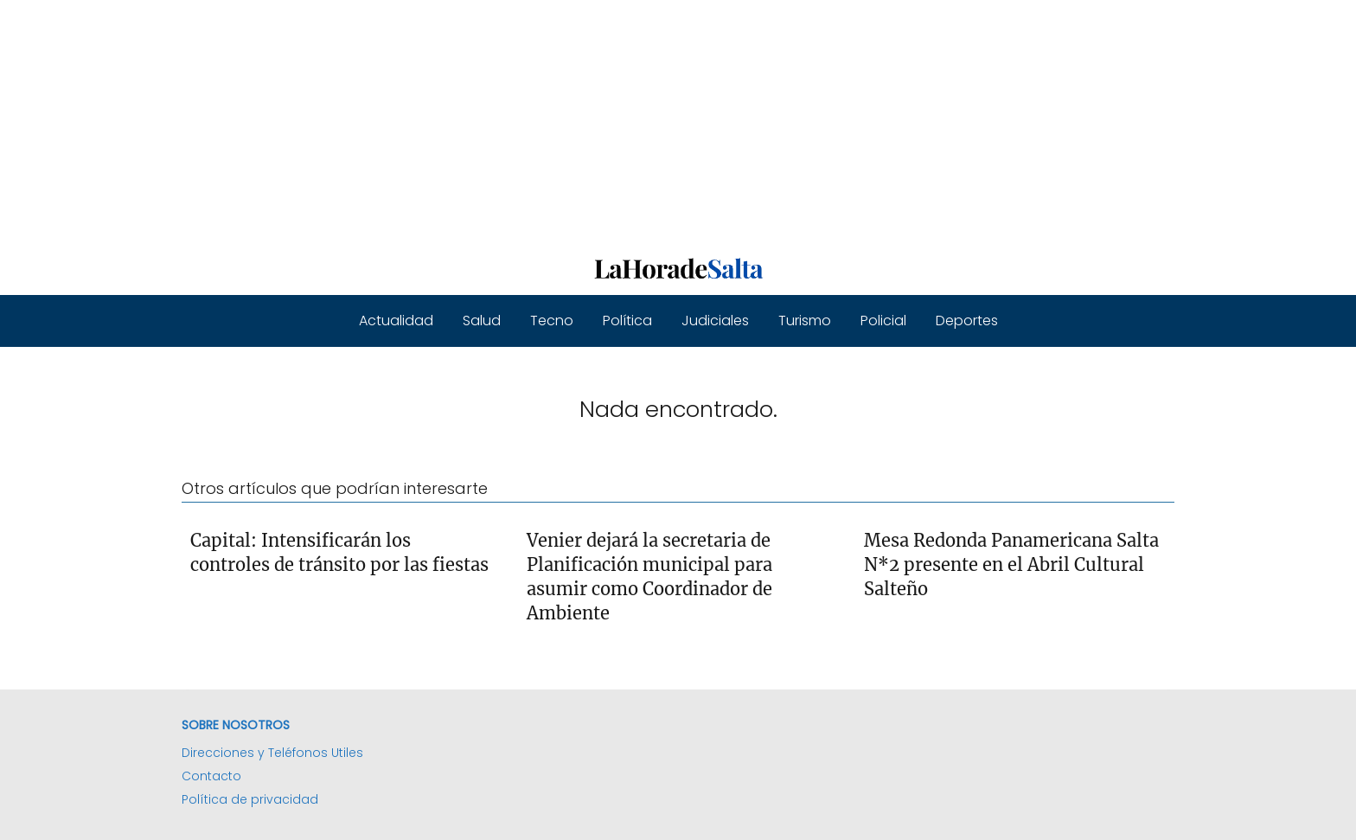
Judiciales (715, 320)
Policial (883, 320)
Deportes (967, 320)
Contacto (211, 776)
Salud (482, 320)
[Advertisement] (519, 121)
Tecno (551, 320)
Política (627, 320)
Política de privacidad (250, 799)
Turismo (804, 320)
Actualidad (396, 320)
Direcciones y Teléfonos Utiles (272, 752)
